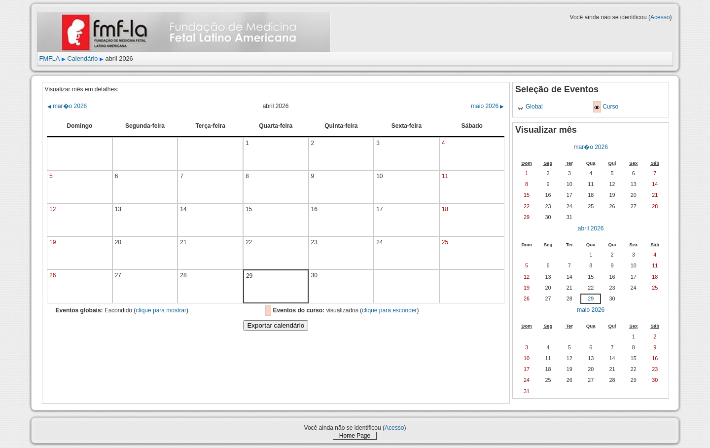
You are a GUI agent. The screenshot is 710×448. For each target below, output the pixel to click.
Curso (610, 106)
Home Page (354, 435)
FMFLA (49, 58)
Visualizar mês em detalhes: (82, 89)
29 (591, 298)
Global (534, 106)
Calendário (83, 58)
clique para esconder (389, 310)
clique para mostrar (161, 310)
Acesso (660, 17)
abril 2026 (591, 228)
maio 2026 (487, 106)
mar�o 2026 (67, 106)
